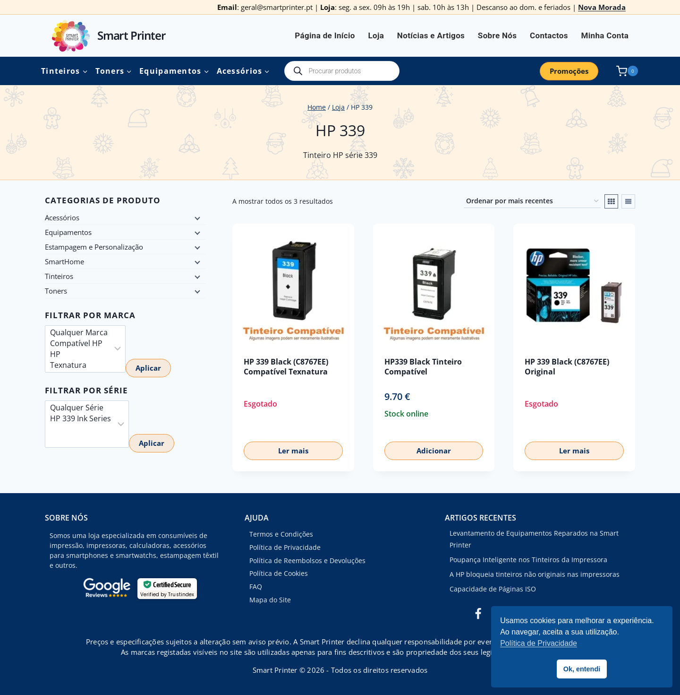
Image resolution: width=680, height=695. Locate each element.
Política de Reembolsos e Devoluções (307, 560)
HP (79, 354)
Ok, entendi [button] (581, 669)
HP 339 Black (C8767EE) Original (567, 366)
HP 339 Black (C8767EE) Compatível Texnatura (286, 366)
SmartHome (64, 261)
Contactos (549, 35)
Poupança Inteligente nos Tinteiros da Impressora (528, 559)
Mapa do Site (270, 599)
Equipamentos (68, 232)
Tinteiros (59, 276)
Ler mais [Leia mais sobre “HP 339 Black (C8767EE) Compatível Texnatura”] (293, 450)
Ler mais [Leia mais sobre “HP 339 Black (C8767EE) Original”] (574, 450)
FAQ (255, 586)
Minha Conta (605, 35)
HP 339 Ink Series (80, 418)
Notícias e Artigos (431, 35)
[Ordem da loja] (532, 201)
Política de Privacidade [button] (538, 643)
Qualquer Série (80, 407)
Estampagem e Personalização (94, 247)
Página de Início (325, 35)
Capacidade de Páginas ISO (493, 588)
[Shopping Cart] (625, 71)
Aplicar (148, 368)
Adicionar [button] (433, 450)
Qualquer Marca (79, 332)
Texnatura (79, 365)
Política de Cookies (278, 573)
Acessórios (62, 217)
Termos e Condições (281, 534)
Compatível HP (79, 343)
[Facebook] (478, 614)
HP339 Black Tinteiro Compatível (423, 366)
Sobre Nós (497, 35)
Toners (56, 290)
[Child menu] (196, 217)
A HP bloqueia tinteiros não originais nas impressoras (535, 574)
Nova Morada (602, 7)
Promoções (569, 71)
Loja (376, 35)
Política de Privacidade (285, 547)
